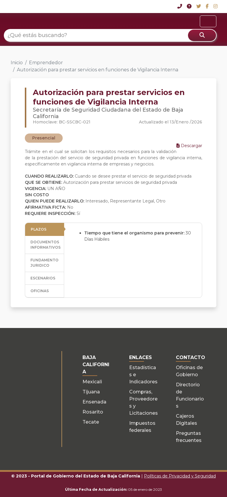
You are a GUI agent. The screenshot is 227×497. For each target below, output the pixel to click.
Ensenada (94, 402)
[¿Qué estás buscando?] (110, 35)
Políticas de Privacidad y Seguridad (180, 476)
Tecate (90, 422)
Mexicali (92, 382)
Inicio (17, 62)
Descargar (189, 145)
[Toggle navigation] (208, 21)
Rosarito (92, 412)
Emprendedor (46, 62)
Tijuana (91, 392)
